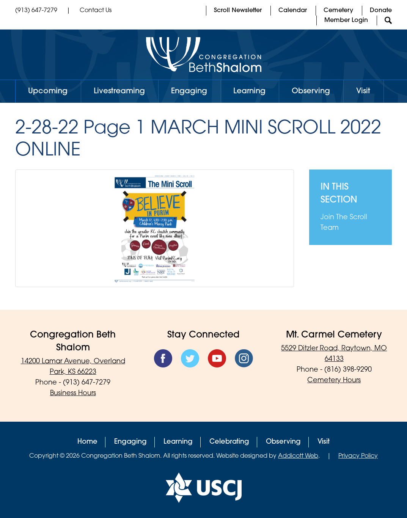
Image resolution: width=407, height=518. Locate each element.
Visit (363, 91)
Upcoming (48, 91)
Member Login (346, 20)
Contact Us (96, 11)
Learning (249, 91)
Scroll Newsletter (238, 11)
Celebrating (229, 442)
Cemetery (338, 11)
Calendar (292, 11)
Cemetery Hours (334, 380)
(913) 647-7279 (36, 11)
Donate (381, 11)
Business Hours (73, 393)
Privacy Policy (358, 456)
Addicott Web (298, 456)
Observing (311, 91)
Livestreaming (119, 91)
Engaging (189, 91)
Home (87, 442)
